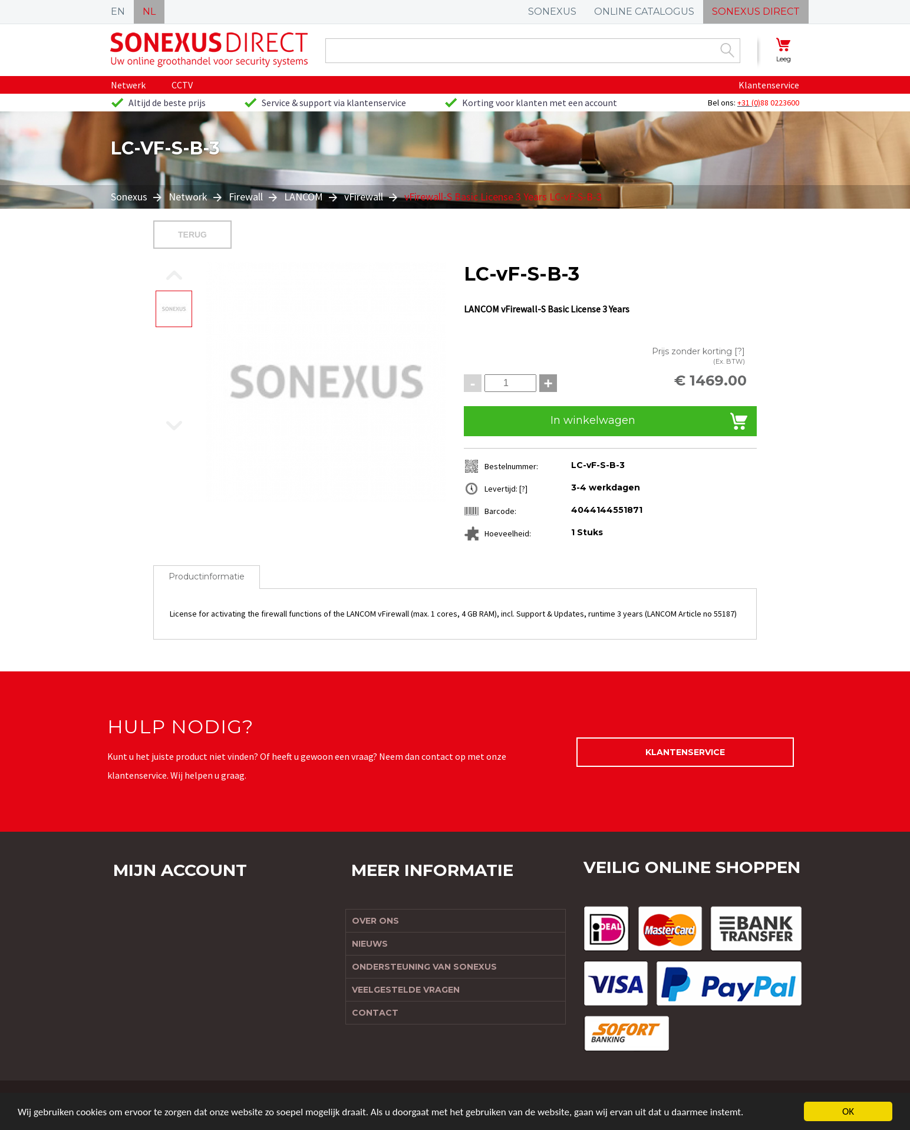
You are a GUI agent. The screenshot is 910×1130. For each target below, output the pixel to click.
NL (149, 11)
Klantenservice (768, 85)
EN (118, 11)
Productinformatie (207, 576)
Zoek (727, 50)
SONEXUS (552, 11)
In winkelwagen (592, 420)
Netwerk (128, 85)
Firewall (246, 196)
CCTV (182, 85)
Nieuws (370, 943)
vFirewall (363, 196)
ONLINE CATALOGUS (644, 11)
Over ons (375, 920)
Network (188, 196)
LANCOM (303, 196)
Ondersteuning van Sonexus (424, 966)
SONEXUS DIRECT (756, 11)
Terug (192, 234)
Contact (375, 1012)
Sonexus (130, 196)
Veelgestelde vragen (406, 989)
